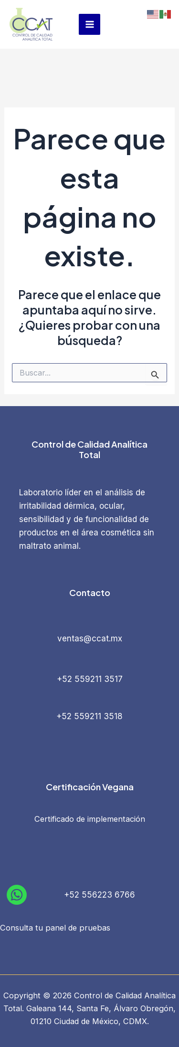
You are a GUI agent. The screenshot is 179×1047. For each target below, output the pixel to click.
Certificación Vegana (90, 786)
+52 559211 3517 (90, 679)
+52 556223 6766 (99, 895)
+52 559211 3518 (89, 716)
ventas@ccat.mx (89, 638)
